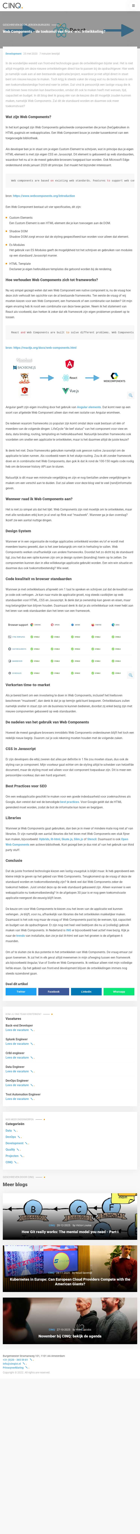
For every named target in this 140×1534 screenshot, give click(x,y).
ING (68, 931)
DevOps (11, 1138)
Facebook (53, 992)
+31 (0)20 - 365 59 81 (15, 1360)
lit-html (55, 840)
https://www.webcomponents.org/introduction (44, 196)
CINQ (9, 1163)
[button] (133, 5)
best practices (69, 803)
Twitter (21, 992)
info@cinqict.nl (12, 1364)
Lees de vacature (17, 1031)
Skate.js (67, 840)
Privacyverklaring (13, 1368)
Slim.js (78, 840)
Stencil (91, 840)
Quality (10, 1150)
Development (14, 1144)
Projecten (12, 1157)
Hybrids (44, 840)
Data (9, 1131)
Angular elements (89, 408)
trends (20, 937)
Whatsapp (119, 992)
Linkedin (86, 992)
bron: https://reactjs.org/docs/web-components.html (41, 349)
